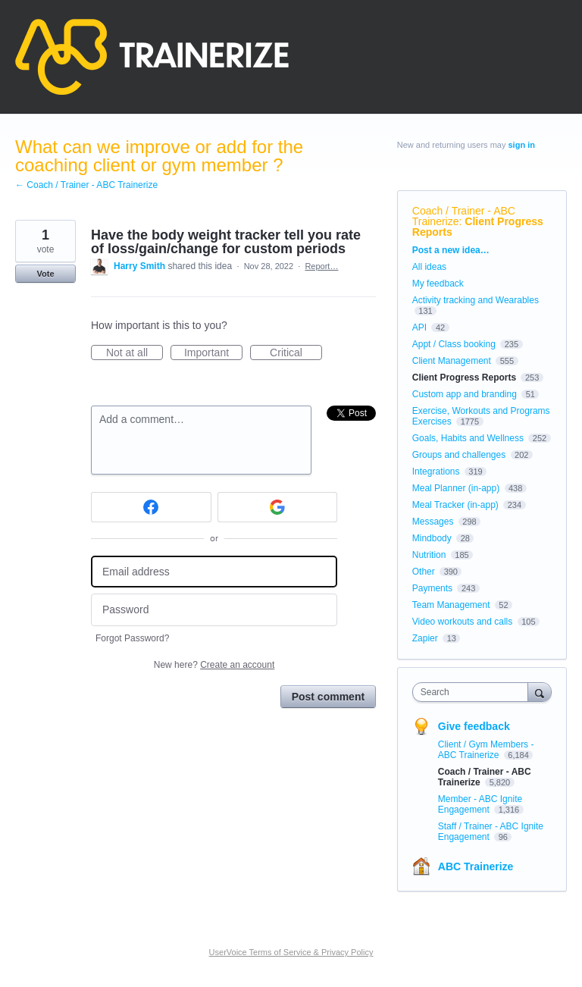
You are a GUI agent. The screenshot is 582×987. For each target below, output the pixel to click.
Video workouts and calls (462, 621)
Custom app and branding (464, 394)
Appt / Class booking (454, 344)
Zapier (425, 638)
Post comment (328, 697)
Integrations (436, 471)
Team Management (451, 605)
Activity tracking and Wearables (475, 300)
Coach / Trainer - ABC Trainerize (463, 216)
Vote (45, 273)
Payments (432, 588)
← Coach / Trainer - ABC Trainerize (86, 185)
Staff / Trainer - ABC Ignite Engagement (490, 831)
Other (423, 571)
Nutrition (429, 555)
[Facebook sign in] (151, 507)
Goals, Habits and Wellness (468, 438)
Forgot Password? (132, 638)
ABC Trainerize (476, 866)
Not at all (134, 353)
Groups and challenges (458, 455)
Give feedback (474, 726)
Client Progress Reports (477, 226)
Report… (321, 266)
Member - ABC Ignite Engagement (480, 804)
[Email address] (214, 572)
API (419, 327)
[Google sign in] (277, 507)
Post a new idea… (451, 250)
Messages (433, 521)
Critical (296, 353)
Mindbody (432, 538)
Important (213, 353)
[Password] (214, 610)
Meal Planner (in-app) (455, 488)
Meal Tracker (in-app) (455, 505)
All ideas (429, 267)
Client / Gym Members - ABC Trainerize (486, 749)
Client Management (451, 361)
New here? (214, 665)
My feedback (438, 283)
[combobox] (473, 692)
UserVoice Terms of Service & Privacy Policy (291, 952)
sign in (521, 144)
